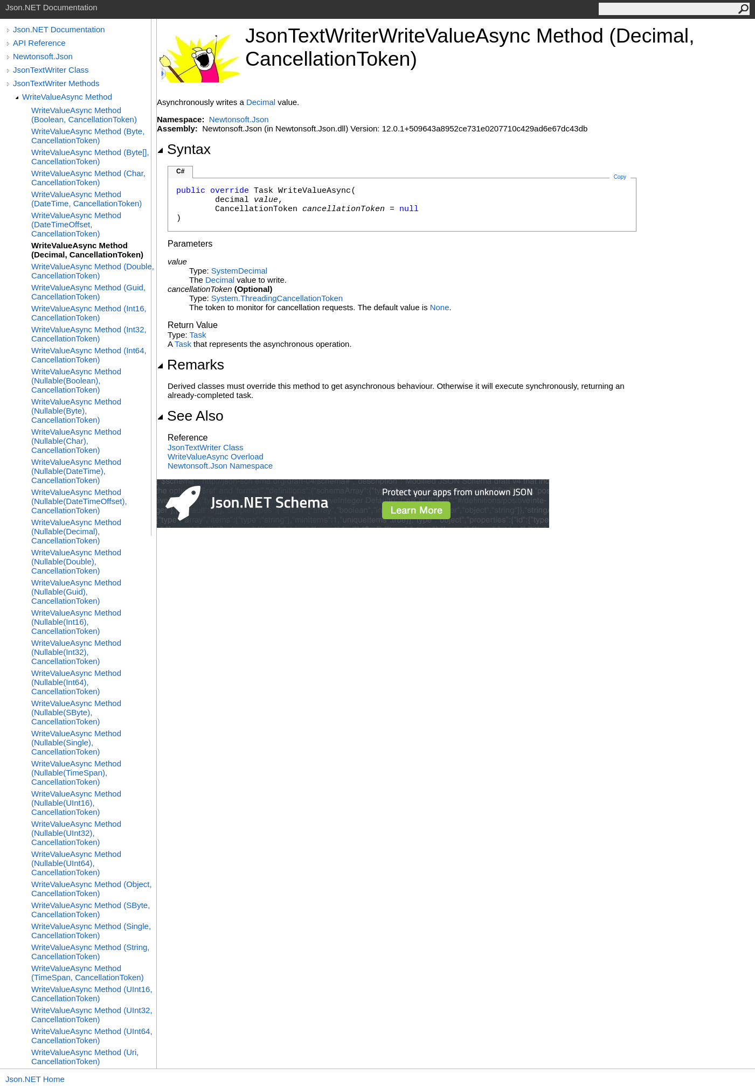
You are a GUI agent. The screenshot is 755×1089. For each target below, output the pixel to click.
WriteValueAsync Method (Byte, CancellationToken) (87, 136)
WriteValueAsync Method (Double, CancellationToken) (92, 271)
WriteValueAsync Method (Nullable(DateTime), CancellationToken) (76, 471)
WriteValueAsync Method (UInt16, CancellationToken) (92, 994)
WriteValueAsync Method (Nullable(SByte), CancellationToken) (76, 712)
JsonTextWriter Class (51, 69)
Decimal (260, 102)
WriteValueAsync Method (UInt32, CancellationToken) (92, 1015)
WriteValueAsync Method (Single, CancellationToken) (91, 931)
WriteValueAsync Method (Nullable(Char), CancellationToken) (76, 441)
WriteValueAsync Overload (216, 456)
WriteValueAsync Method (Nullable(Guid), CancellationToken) (76, 591)
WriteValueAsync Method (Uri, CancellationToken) (85, 1057)
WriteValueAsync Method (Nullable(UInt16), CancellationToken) (76, 802)
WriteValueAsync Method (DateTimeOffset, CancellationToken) (76, 224)
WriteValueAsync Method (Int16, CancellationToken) (89, 313)
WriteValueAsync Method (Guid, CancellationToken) (88, 292)
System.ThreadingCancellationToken (277, 298)
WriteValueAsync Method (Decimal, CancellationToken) (87, 250)
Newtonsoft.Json (43, 56)
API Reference (39, 42)
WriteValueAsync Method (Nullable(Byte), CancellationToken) (76, 410)
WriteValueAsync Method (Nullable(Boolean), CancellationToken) (76, 380)
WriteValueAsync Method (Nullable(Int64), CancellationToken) (76, 682)
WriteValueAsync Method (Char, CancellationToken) (88, 178)
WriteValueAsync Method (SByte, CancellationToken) (90, 909)
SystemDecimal (239, 270)
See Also (190, 416)
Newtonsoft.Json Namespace (220, 465)
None (439, 307)
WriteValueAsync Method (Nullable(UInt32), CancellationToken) (76, 833)
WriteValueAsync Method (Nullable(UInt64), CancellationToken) (76, 863)
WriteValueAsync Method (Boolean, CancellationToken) (84, 115)
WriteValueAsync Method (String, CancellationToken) (90, 952)
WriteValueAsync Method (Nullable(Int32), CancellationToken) (76, 652)
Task (198, 334)
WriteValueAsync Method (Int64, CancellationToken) (89, 355)
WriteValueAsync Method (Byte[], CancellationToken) (90, 157)
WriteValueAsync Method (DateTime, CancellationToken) (86, 199)
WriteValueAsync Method (67, 96)
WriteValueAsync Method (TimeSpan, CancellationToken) (87, 973)
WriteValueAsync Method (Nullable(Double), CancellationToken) (76, 561)
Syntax (184, 149)
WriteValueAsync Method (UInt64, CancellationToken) (92, 1036)
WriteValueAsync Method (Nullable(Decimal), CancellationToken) (76, 531)
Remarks (190, 365)
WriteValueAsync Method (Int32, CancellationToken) (89, 334)
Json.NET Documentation (59, 29)
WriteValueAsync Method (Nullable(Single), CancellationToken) (76, 742)
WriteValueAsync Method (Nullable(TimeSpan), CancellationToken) (76, 772)
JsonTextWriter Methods (56, 83)
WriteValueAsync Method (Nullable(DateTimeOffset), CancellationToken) (79, 501)
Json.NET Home (35, 1079)
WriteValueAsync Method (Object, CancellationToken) (91, 888)
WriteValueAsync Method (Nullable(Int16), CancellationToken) (76, 622)
